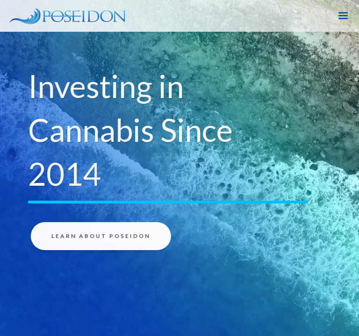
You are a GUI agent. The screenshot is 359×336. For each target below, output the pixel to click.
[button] (343, 16)
